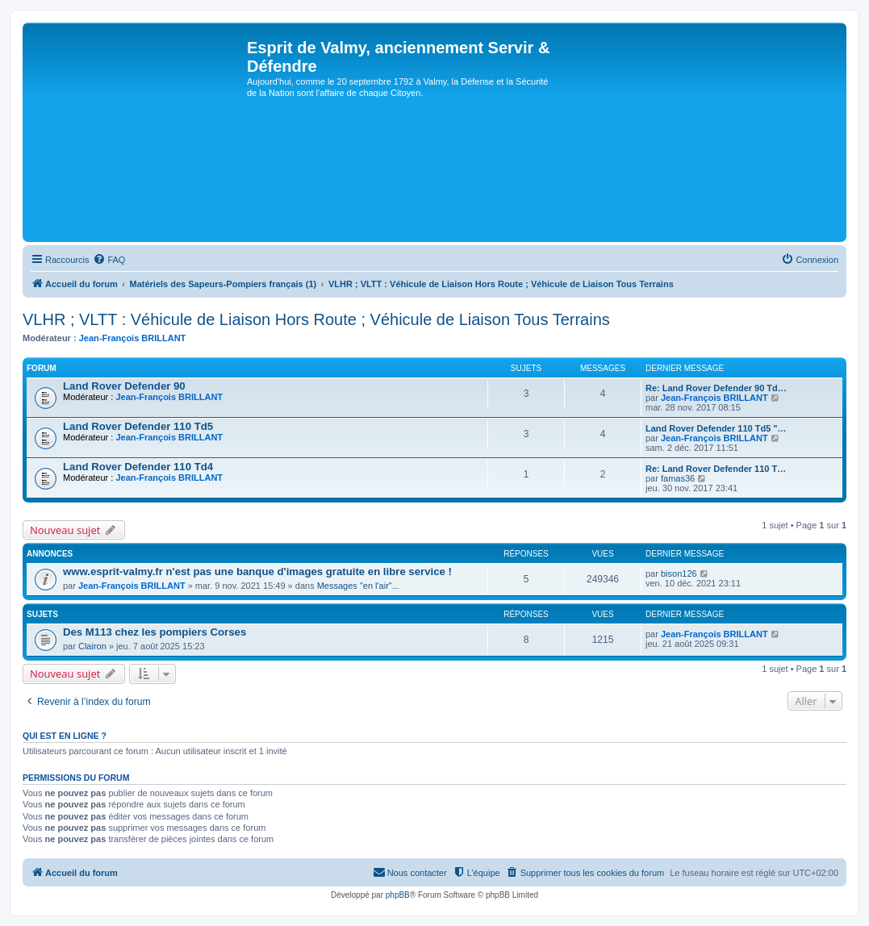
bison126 (679, 573)
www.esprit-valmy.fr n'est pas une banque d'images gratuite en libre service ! (257, 571)
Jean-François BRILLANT (132, 338)
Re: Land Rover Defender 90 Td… (716, 388)
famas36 (678, 478)
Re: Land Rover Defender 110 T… (715, 468)
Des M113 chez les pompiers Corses (154, 632)
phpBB (398, 895)
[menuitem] (109, 259)
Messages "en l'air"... (358, 585)
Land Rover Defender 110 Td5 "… (716, 428)
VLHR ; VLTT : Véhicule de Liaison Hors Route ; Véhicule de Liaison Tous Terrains (316, 319)
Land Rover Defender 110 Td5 (138, 426)
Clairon (92, 646)
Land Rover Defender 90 (124, 386)
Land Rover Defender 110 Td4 (138, 467)
